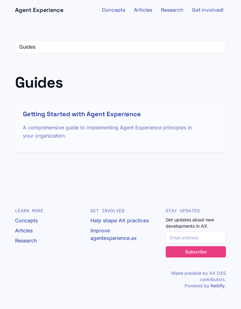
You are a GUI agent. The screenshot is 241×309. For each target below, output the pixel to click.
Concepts (113, 10)
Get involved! (207, 10)
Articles (143, 10)
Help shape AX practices (119, 220)
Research (172, 10)
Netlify (218, 285)
